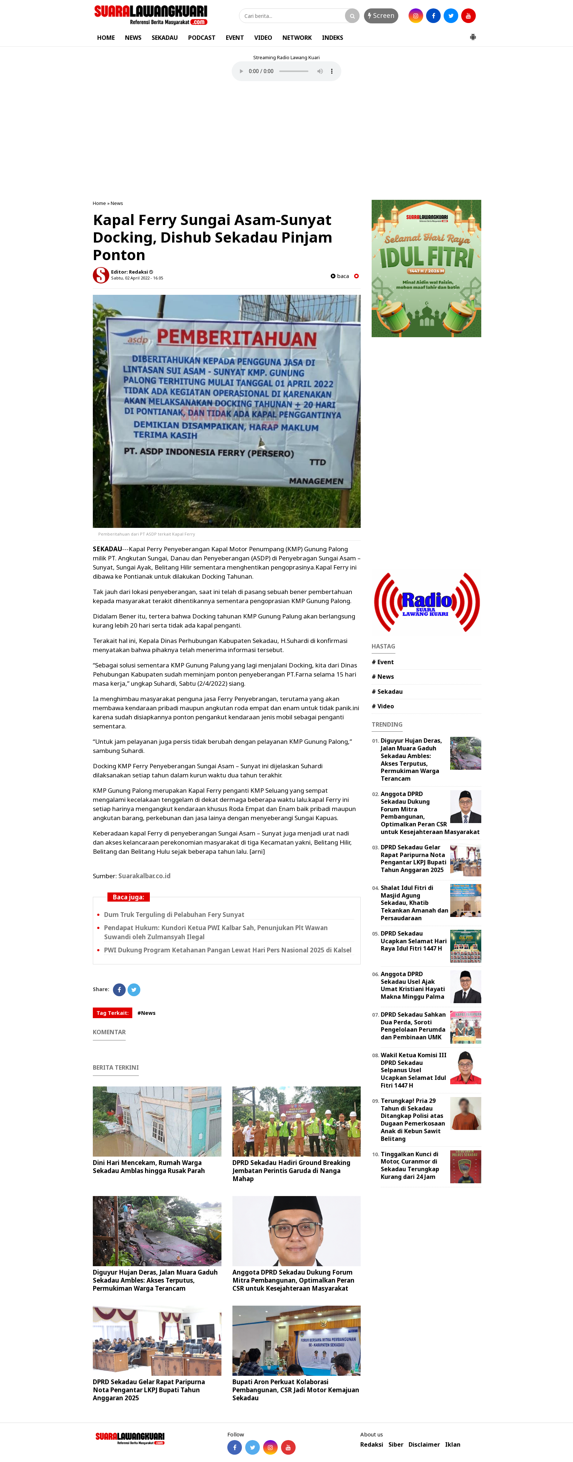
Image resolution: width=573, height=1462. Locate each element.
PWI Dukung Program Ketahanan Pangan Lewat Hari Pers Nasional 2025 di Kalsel (228, 950)
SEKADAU (165, 38)
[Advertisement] (286, 141)
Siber (395, 1444)
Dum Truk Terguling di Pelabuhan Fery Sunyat (174, 914)
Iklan (452, 1444)
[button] (473, 34)
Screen (381, 15)
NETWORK (297, 38)
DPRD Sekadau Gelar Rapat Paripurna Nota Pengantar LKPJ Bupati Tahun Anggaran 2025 (149, 1390)
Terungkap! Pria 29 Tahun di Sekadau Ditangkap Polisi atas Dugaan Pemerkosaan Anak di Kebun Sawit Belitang (413, 1120)
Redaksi (371, 1444)
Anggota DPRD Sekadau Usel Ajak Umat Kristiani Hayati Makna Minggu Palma (413, 985)
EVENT (235, 38)
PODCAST (202, 38)
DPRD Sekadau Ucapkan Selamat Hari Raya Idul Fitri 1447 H (414, 941)
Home (99, 203)
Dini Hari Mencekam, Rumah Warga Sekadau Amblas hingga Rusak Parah (149, 1166)
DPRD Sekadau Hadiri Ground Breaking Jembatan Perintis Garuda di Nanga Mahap (291, 1170)
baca (340, 276)
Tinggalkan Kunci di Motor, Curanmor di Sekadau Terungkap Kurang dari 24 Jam (410, 1165)
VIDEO (263, 38)
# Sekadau (387, 692)
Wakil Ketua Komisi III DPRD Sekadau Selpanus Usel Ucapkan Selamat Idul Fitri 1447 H (414, 1070)
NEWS (133, 38)
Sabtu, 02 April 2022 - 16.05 (137, 278)
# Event (383, 662)
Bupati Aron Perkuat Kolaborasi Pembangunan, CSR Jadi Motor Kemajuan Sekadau (295, 1390)
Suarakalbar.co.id (144, 876)
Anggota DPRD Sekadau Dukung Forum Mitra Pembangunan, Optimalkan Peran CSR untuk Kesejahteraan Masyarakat (293, 1280)
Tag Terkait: (112, 1012)
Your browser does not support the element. (286, 71)
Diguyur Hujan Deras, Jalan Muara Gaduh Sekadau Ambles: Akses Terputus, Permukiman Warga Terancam (155, 1280)
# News (383, 677)
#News (146, 1012)
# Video (383, 706)
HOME (106, 38)
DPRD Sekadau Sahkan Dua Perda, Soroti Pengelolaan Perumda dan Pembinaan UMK (413, 1025)
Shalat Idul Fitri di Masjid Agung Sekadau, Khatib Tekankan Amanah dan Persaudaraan (414, 903)
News (117, 203)
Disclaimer (424, 1444)
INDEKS (332, 38)
